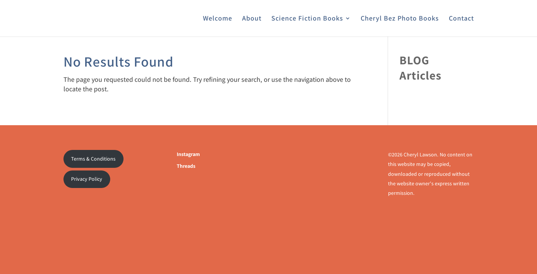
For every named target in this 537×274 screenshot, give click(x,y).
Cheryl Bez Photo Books (400, 19)
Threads (186, 165)
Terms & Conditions (93, 158)
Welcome (217, 19)
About (251, 19)
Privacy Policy (86, 178)
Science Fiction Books (307, 19)
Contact (461, 19)
